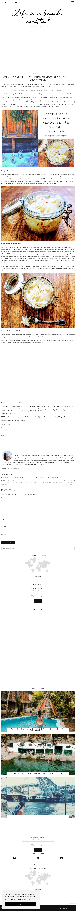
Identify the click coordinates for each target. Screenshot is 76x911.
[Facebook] (12, 2)
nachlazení (34, 477)
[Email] (16, 2)
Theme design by (66, 908)
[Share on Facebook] (9, 474)
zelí (60, 477)
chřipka (6, 477)
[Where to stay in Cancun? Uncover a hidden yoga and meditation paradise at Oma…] (38, 711)
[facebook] (38, 859)
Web (11, 468)
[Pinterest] (6, 2)
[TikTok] (9, 2)
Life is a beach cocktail (38, 17)
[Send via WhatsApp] (12, 474)
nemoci (40, 477)
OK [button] (20, 904)
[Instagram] (2, 2)
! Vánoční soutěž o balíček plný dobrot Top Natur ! (56, 483)
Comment (4, 498)
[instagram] (14, 859)
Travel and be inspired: (38, 590)
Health (42, 73)
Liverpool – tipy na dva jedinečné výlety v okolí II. (19, 483)
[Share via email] (7, 474)
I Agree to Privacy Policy (38, 596)
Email (3, 527)
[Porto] (38, 797)
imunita (11, 477)
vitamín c (55, 477)
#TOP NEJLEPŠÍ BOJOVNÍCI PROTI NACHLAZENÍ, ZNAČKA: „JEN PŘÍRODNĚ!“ (38, 90)
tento (33, 86)
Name (3, 519)
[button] (73, 2)
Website (3, 534)
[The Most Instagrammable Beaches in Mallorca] (38, 754)
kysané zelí (19, 477)
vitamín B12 (47, 477)
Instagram (16, 468)
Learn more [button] (28, 899)
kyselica (26, 477)
